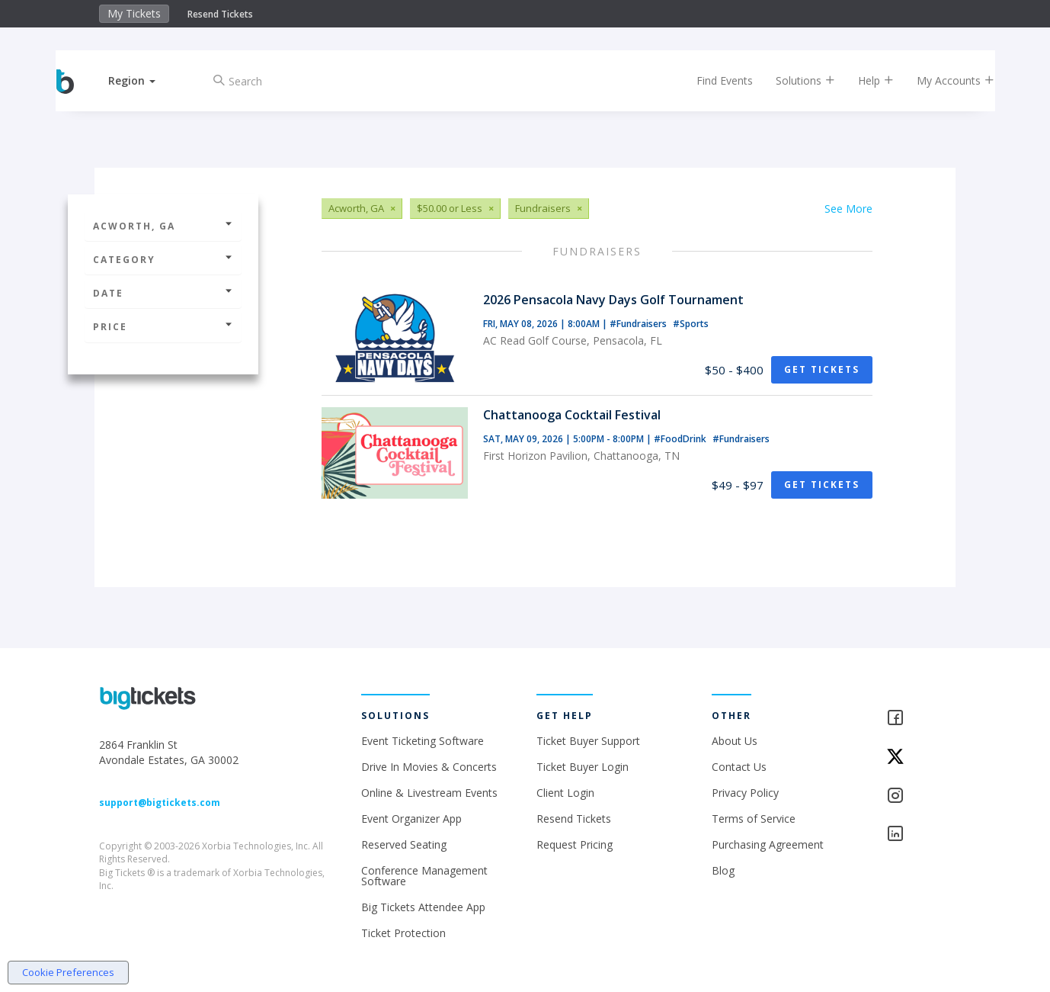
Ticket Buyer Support (588, 741)
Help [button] (862, 80)
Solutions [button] (791, 80)
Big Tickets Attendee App (423, 907)
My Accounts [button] (942, 80)
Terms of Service (754, 818)
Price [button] (163, 326)
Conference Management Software (424, 875)
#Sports (691, 323)
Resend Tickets (220, 14)
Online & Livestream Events (429, 792)
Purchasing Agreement (768, 844)
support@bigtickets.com (159, 802)
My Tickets (134, 13)
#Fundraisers (639, 323)
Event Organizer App (411, 818)
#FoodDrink (681, 438)
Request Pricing (574, 844)
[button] (146, 80)
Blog (723, 870)
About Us (734, 741)
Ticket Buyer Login (582, 766)
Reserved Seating (404, 844)
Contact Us (739, 766)
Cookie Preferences (68, 972)
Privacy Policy (745, 792)
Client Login (565, 792)
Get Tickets (822, 369)
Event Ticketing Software (422, 741)
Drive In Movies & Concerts (429, 766)
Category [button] (163, 259)
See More (848, 208)
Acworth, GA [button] (163, 226)
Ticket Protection (403, 933)
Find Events (711, 80)
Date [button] (163, 293)
